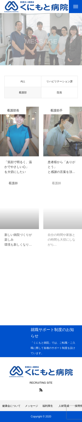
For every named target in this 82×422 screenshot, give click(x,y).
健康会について (11, 405)
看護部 (23, 93)
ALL (23, 82)
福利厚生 (47, 405)
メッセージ (31, 405)
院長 (59, 93)
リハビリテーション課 (59, 82)
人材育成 (65, 405)
